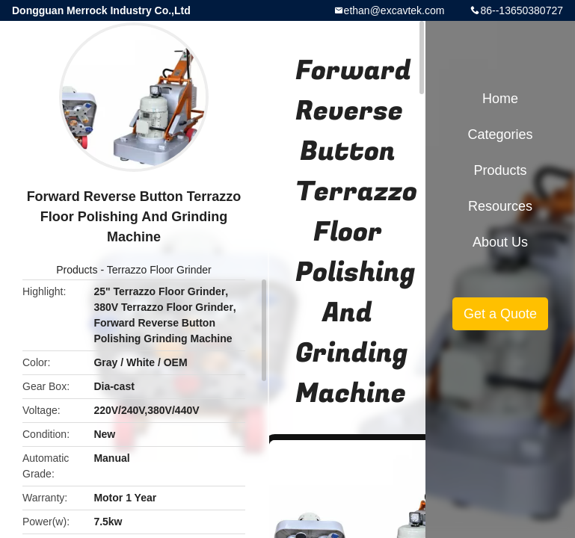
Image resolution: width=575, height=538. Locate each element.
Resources (500, 206)
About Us (500, 242)
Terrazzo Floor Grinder (159, 270)
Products (76, 270)
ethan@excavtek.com (394, 10)
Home (500, 98)
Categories (499, 134)
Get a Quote (500, 313)
